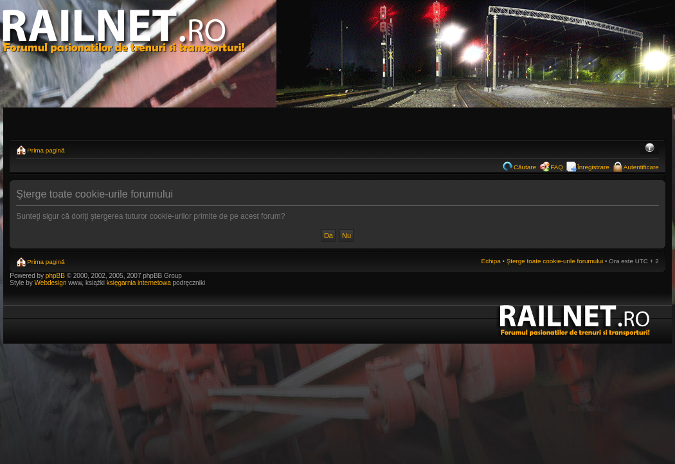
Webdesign (52, 282)
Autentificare (641, 167)
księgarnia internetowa (139, 282)
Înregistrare (593, 167)
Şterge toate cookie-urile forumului (555, 260)
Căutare (525, 167)
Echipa (491, 260)
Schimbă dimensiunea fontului (649, 148)
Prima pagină (45, 150)
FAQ (556, 167)
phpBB (55, 275)
